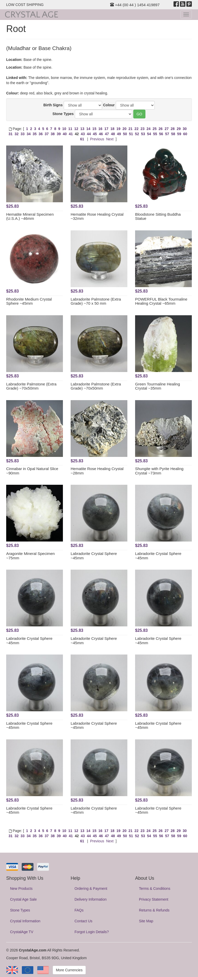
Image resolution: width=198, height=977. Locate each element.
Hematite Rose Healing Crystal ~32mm (97, 216)
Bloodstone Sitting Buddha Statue (158, 216)
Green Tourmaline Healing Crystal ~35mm (157, 386)
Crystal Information (25, 921)
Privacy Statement (153, 899)
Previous (97, 139)
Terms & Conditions (154, 888)
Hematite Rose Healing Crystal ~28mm (97, 470)
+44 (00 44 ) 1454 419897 (135, 5)
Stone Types (63, 114)
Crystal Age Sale (23, 899)
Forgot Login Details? (92, 932)
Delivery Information (91, 899)
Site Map (146, 921)
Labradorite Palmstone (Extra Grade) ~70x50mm (31, 386)
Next (110, 139)
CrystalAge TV (21, 932)
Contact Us (83, 921)
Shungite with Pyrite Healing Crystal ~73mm (159, 470)
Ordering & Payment (91, 888)
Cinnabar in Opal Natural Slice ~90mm (32, 470)
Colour (109, 105)
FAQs (79, 910)
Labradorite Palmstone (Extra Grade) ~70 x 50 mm (96, 301)
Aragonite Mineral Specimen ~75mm (30, 555)
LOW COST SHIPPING (25, 5)
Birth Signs (53, 105)
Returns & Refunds (154, 910)
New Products (21, 888)
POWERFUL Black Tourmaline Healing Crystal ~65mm (161, 301)
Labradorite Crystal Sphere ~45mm (94, 555)
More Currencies (69, 970)
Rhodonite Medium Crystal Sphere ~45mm (29, 301)
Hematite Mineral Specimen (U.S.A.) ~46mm (30, 216)
